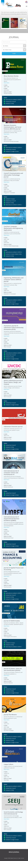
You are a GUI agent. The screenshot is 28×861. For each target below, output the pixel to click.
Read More (6, 83)
